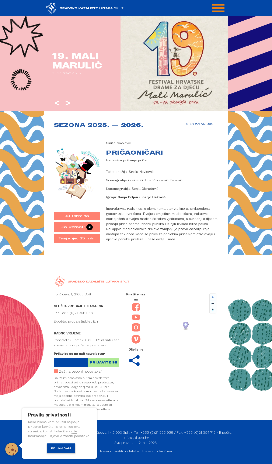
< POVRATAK (199, 124)
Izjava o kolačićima (157, 451)
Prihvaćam (61, 448)
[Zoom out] (213, 303)
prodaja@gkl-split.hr (83, 321)
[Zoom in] (213, 297)
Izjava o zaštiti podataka (119, 451)
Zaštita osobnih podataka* (78, 371)
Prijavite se (103, 362)
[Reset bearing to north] (213, 310)
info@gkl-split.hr (136, 438)
